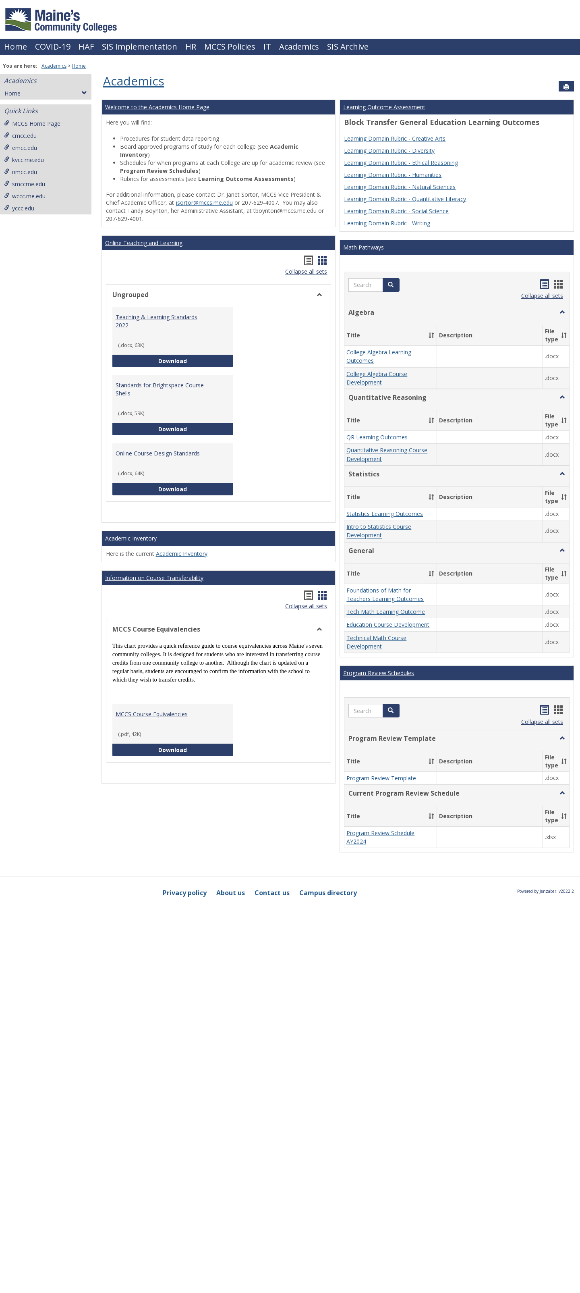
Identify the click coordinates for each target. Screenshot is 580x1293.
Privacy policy (185, 892)
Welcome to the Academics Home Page (157, 107)
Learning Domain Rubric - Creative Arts (394, 138)
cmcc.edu (20, 135)
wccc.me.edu (25, 196)
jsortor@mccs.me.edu (204, 202)
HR (190, 46)
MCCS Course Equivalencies (152, 714)
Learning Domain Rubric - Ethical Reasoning (401, 162)
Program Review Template (381, 778)
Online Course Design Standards (158, 453)
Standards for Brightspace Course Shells (160, 389)
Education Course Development (387, 625)
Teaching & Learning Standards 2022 (156, 321)
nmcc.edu (20, 172)
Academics (299, 46)
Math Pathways (363, 247)
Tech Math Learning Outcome (385, 611)
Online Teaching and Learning (143, 243)
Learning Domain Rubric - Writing (387, 223)
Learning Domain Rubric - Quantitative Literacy (405, 199)
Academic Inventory (131, 538)
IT (267, 46)
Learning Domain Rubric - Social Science (396, 211)
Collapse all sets (306, 271)
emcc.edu (20, 148)
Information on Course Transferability (154, 578)
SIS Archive (348, 46)
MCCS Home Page (32, 123)
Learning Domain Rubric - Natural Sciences (400, 187)
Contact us (272, 892)
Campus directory (328, 892)
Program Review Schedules (378, 673)
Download (195, 360)
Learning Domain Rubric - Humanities (392, 175)
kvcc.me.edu (24, 160)
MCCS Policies (229, 46)
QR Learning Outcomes (377, 437)
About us (230, 892)
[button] (391, 285)
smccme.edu (24, 184)
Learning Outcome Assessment (384, 107)
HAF (86, 46)
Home (15, 46)
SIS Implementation (139, 46)
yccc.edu (19, 208)
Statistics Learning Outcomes (384, 514)
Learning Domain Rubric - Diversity (389, 150)
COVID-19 (52, 46)
